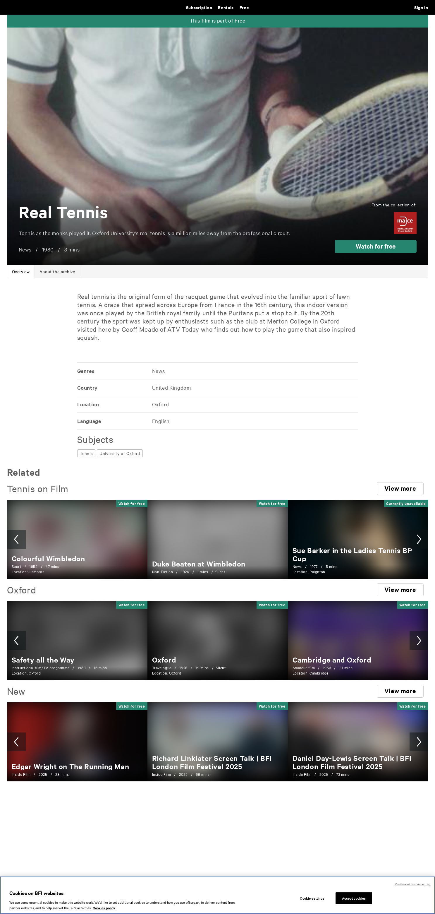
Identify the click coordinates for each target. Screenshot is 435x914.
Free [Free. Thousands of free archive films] (244, 7)
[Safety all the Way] (43, 659)
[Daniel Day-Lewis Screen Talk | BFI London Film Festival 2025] (352, 762)
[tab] (21, 271)
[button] (376, 246)
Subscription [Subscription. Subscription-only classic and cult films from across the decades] (199, 7)
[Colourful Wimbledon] (48, 558)
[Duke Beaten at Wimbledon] (198, 563)
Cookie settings (312, 903)
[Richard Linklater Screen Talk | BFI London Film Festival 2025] (212, 762)
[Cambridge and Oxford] (332, 659)
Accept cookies (354, 903)
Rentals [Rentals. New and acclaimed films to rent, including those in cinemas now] (225, 7)
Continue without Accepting (413, 889)
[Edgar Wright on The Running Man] (70, 766)
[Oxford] (164, 659)
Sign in (421, 7)
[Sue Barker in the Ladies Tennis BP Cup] (352, 554)
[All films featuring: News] (158, 370)
